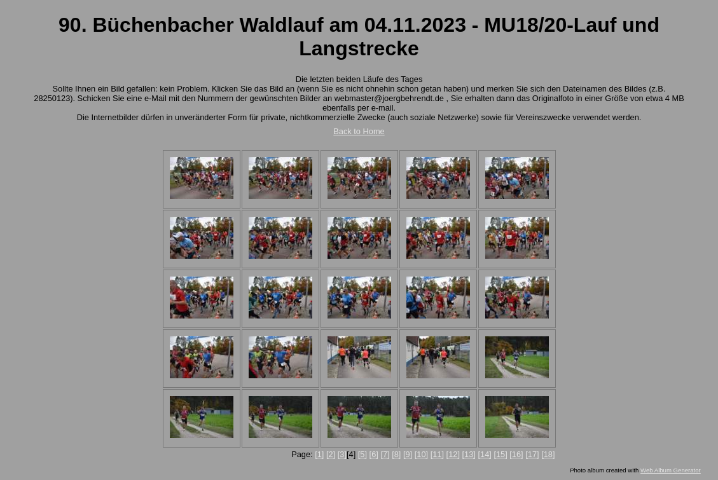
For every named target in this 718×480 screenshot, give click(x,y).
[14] (484, 454)
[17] (532, 454)
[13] (469, 454)
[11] (437, 454)
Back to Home (358, 131)
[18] (548, 454)
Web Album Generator (670, 470)
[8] (396, 454)
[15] (500, 454)
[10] (421, 454)
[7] (384, 454)
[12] (453, 454)
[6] (373, 454)
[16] (516, 454)
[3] (342, 454)
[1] (319, 454)
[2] (330, 454)
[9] (407, 454)
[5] (362, 454)
